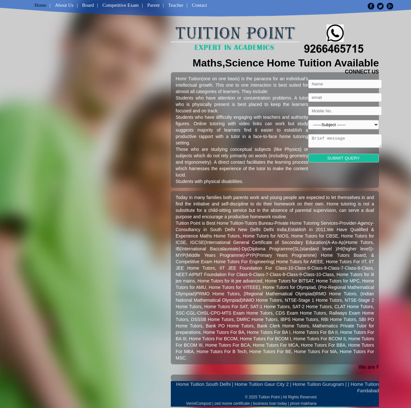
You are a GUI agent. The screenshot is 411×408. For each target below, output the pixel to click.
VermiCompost (198, 403)
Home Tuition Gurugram (318, 384)
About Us (64, 5)
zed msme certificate (232, 403)
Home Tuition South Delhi (203, 384)
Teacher (175, 5)
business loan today (270, 403)
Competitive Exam (120, 5)
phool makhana (303, 403)
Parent (153, 5)
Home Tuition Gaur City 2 (262, 384)
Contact (199, 5)
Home (41, 5)
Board (88, 5)
